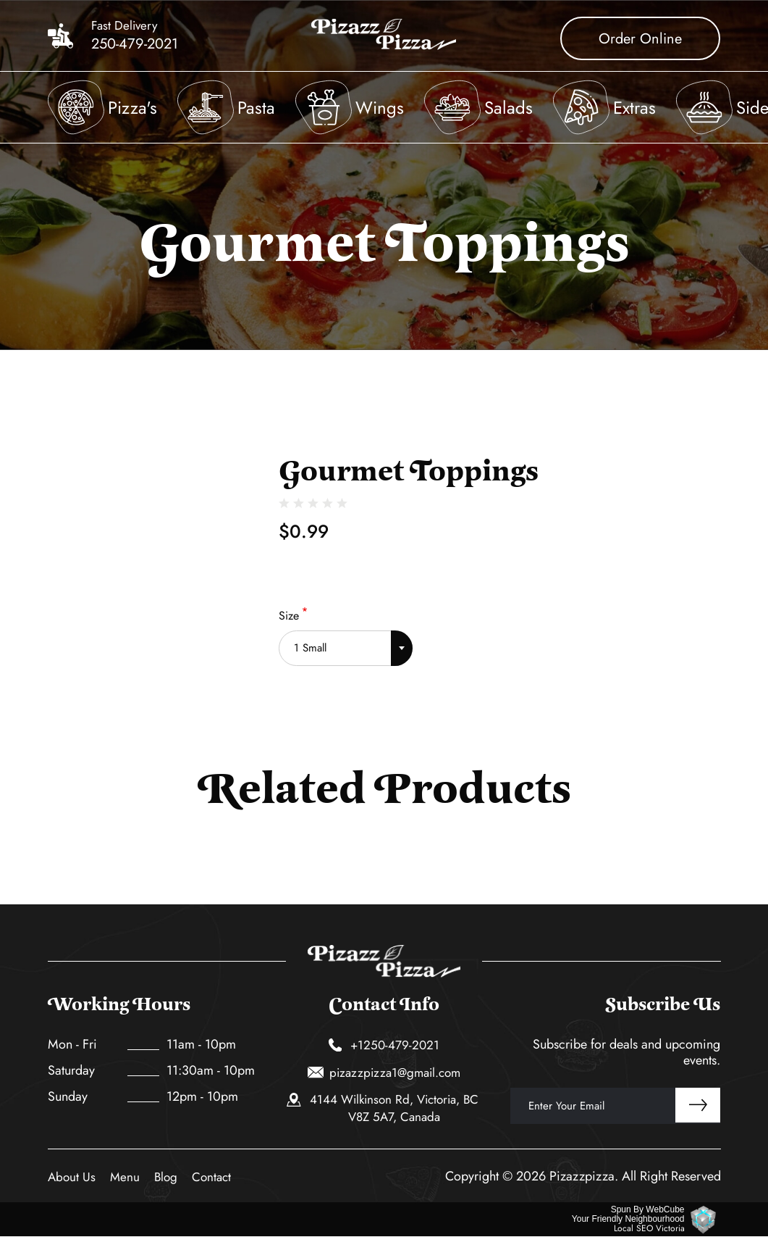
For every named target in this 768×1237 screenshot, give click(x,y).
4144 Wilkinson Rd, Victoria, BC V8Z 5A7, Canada (382, 1108)
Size (289, 615)
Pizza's (132, 107)
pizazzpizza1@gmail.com (384, 1072)
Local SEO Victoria (649, 1228)
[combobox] (346, 643)
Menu (125, 1177)
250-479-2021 (134, 44)
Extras (634, 107)
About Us (72, 1177)
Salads (508, 107)
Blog (165, 1177)
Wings (379, 107)
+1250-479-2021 (384, 1045)
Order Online (640, 38)
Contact (211, 1177)
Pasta (256, 107)
